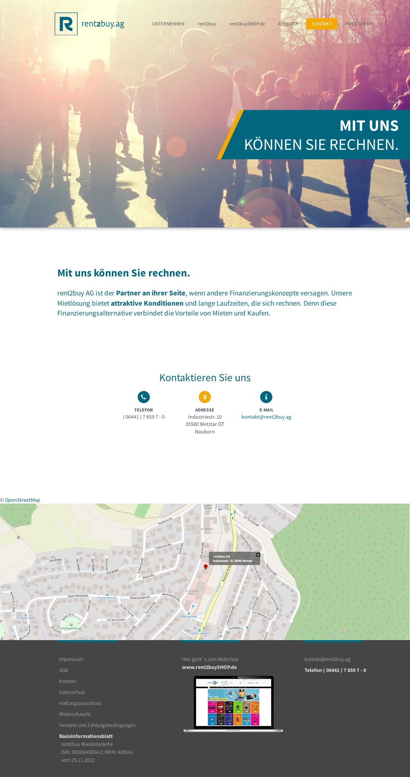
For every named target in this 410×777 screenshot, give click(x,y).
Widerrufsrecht (74, 714)
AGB (63, 670)
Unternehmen (168, 23)
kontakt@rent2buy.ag (266, 416)
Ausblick (288, 23)
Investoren (358, 23)
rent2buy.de (247, 23)
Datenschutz (72, 692)
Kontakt (322, 23)
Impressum (71, 659)
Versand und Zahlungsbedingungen (97, 725)
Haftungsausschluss (80, 703)
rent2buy (207, 23)
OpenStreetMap (22, 499)
